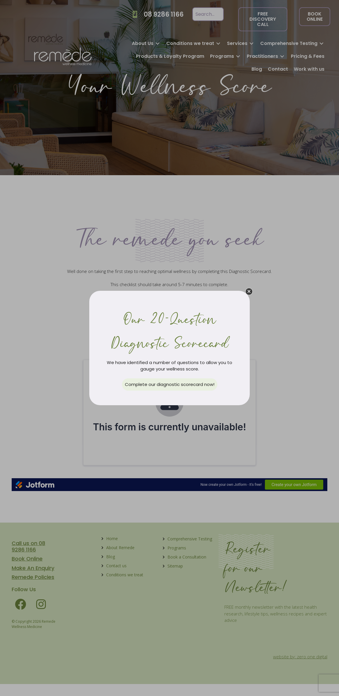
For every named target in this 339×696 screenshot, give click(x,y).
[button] (249, 291)
